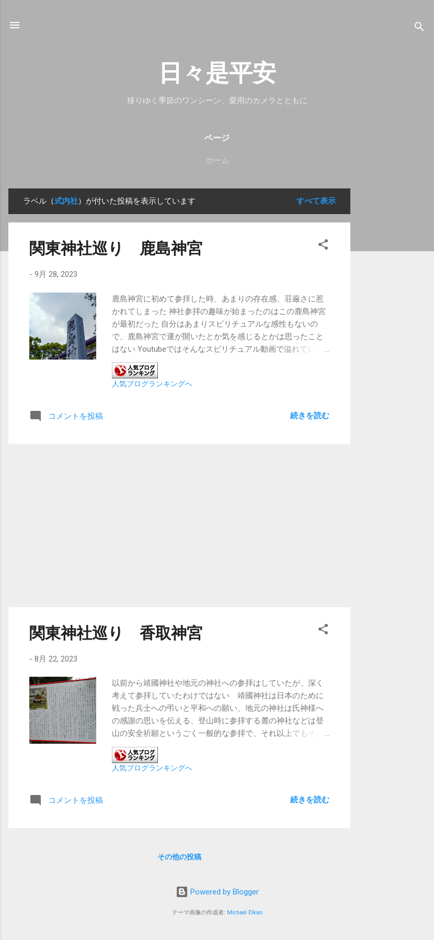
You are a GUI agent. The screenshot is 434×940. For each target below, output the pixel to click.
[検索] (419, 28)
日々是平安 (217, 73)
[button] (323, 246)
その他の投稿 (179, 857)
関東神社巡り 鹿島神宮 (115, 248)
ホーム (217, 160)
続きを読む (309, 415)
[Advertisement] (392, 345)
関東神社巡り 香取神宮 (115, 633)
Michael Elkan (244, 912)
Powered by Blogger (217, 892)
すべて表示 (316, 201)
